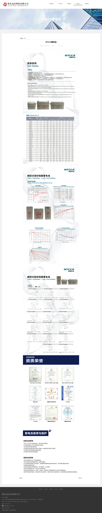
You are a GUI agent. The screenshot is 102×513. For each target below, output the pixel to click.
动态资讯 (51, 489)
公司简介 (46, 489)
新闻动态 (69, 3)
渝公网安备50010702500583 (8, 505)
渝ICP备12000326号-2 (6, 503)
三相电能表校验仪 (12, 510)
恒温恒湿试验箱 (5, 510)
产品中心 (78, 3)
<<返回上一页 (22, 38)
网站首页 (51, 3)
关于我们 (60, 3)
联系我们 (87, 3)
